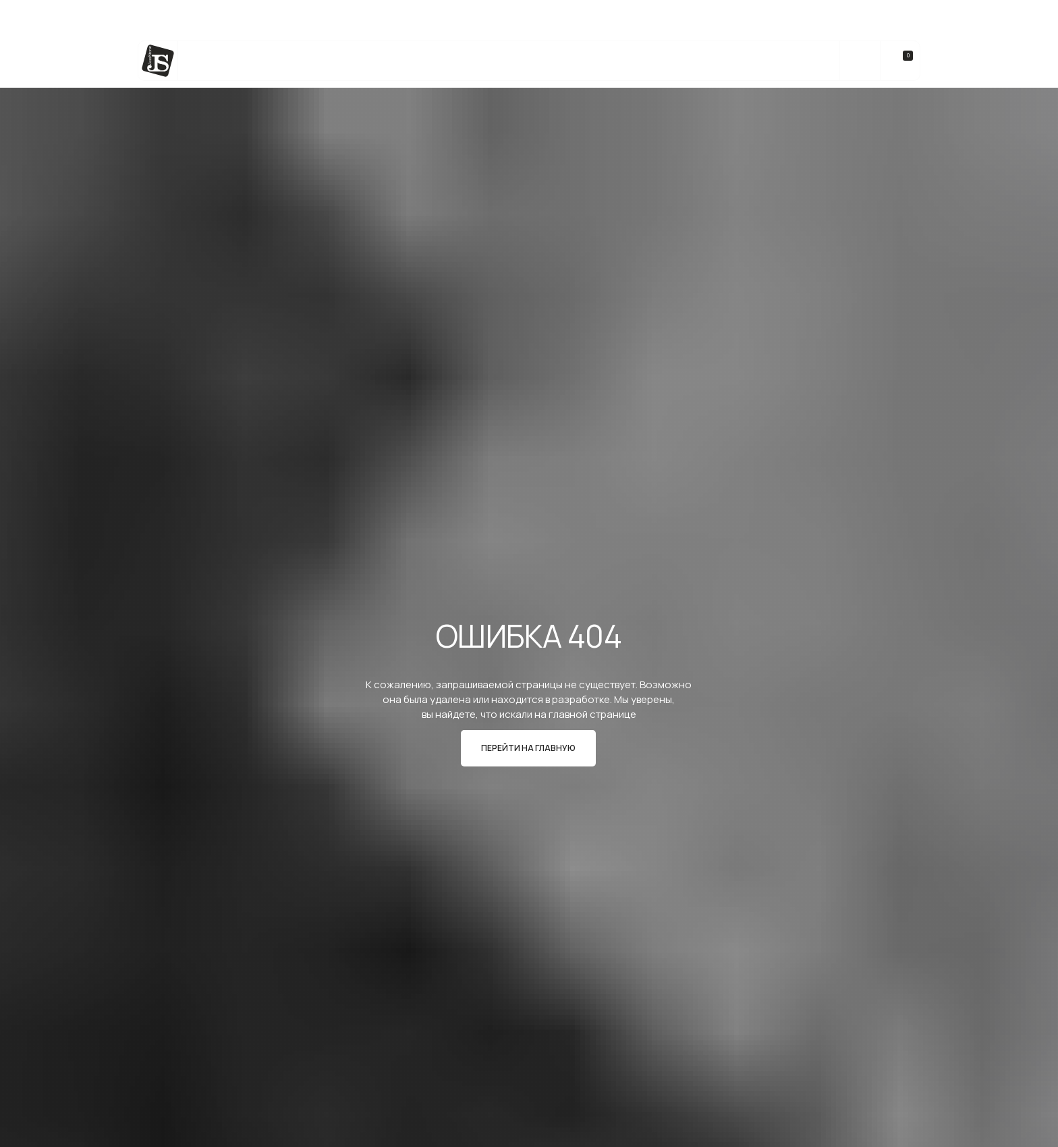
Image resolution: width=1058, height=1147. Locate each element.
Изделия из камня (411, 61)
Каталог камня (247, 61)
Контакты (783, 61)
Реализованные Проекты (594, 61)
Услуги (325, 61)
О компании (706, 61)
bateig (495, 61)
